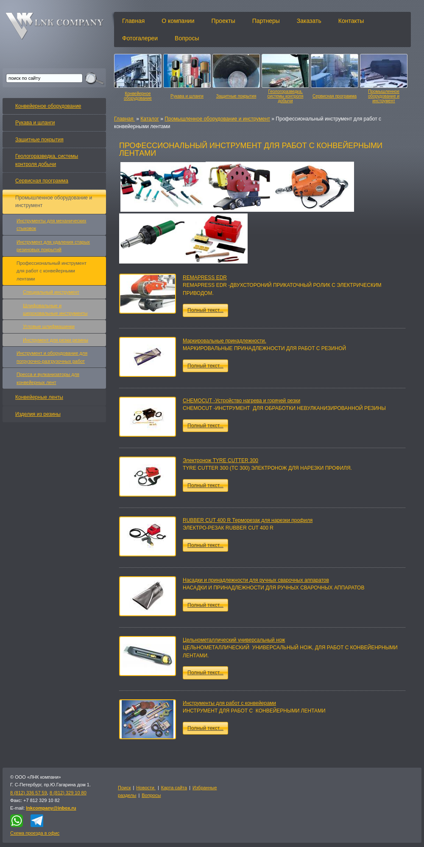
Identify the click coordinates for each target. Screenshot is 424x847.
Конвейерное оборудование (138, 96)
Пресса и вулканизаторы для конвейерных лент (48, 378)
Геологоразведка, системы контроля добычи (286, 96)
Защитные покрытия (236, 96)
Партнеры (266, 20)
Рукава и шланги (187, 96)
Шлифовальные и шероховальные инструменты (55, 309)
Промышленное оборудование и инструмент (383, 96)
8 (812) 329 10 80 (68, 792)
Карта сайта (174, 787)
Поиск (124, 787)
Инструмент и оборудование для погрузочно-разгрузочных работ (52, 357)
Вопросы (187, 38)
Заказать (309, 20)
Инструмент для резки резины (55, 339)
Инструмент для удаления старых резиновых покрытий (53, 245)
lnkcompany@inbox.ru (51, 808)
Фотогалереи (140, 38)
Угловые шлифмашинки (49, 326)
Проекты (223, 20)
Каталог (149, 119)
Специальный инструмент (51, 291)
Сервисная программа (334, 96)
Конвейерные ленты (39, 397)
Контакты (351, 20)
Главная (133, 20)
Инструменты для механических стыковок (51, 224)
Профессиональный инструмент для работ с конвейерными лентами (51, 271)
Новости (146, 787)
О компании (178, 20)
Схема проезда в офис (34, 833)
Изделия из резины (38, 414)
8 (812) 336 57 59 (28, 792)
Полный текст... (205, 310)
